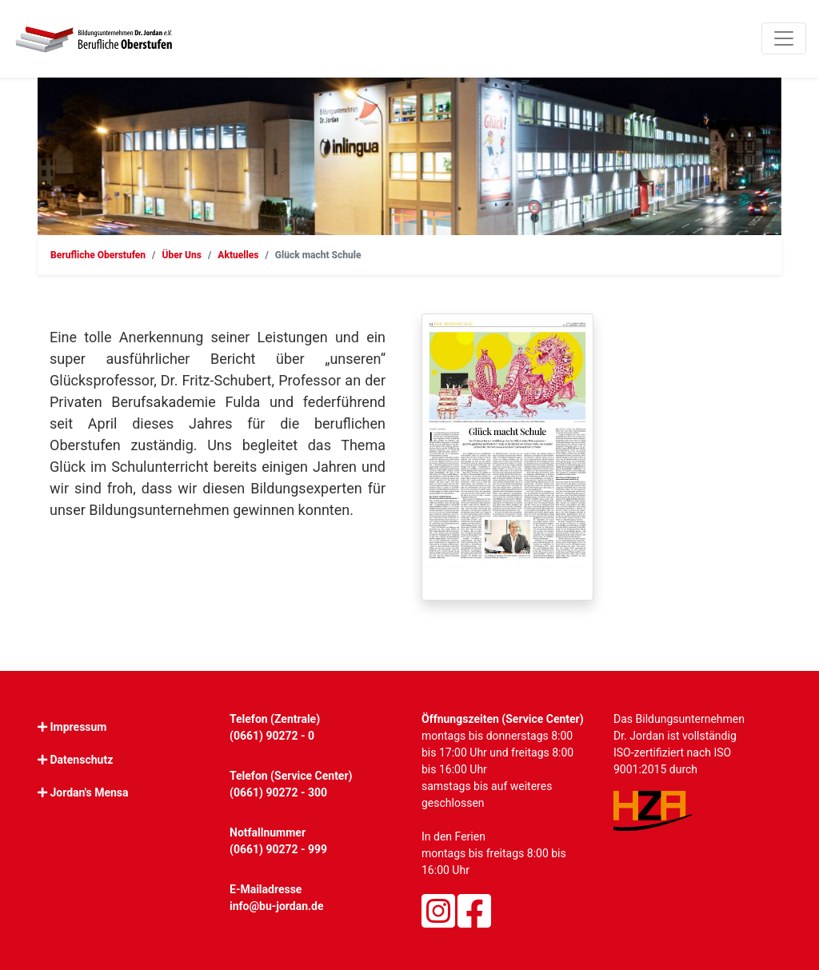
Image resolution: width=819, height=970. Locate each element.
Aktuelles (238, 255)
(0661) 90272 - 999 (278, 849)
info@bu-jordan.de (277, 906)
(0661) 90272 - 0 (272, 735)
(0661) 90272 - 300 (278, 792)
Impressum (78, 727)
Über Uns (182, 255)
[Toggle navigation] (783, 38)
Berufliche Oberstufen (98, 255)
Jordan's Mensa (89, 792)
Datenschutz (81, 759)
